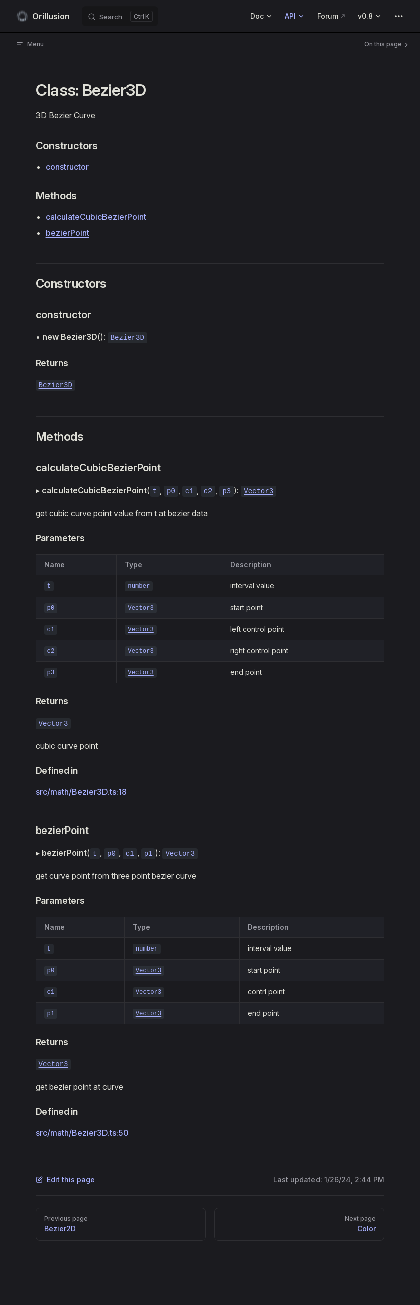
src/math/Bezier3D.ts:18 (81, 792)
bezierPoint (67, 233)
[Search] (120, 16)
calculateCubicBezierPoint (96, 217)
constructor (67, 167)
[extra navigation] (399, 16)
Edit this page (65, 1179)
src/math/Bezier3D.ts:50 (82, 1133)
